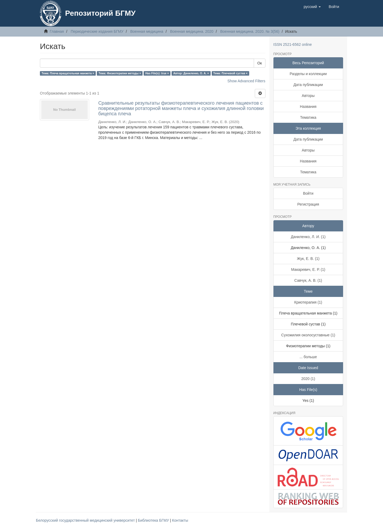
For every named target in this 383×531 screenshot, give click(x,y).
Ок (259, 63)
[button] (312, 6)
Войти (308, 193)
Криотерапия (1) (308, 302)
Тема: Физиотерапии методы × (119, 73)
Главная (57, 31)
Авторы (308, 95)
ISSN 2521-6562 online (292, 44)
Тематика (308, 117)
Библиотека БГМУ (154, 520)
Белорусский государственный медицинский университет (86, 520)
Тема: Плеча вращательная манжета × (67, 73)
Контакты (180, 520)
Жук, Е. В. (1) (308, 258)
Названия (308, 106)
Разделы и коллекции (308, 74)
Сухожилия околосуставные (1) (308, 335)
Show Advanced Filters (246, 81)
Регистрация (308, 204)
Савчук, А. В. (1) (308, 280)
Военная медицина (146, 31)
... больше (308, 357)
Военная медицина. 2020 (191, 31)
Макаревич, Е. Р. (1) (308, 269)
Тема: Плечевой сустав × (230, 73)
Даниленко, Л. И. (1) (308, 237)
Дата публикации (308, 85)
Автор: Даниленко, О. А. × (191, 73)
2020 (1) (308, 379)
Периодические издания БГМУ (97, 31)
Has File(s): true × (157, 73)
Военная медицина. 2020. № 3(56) (249, 31)
